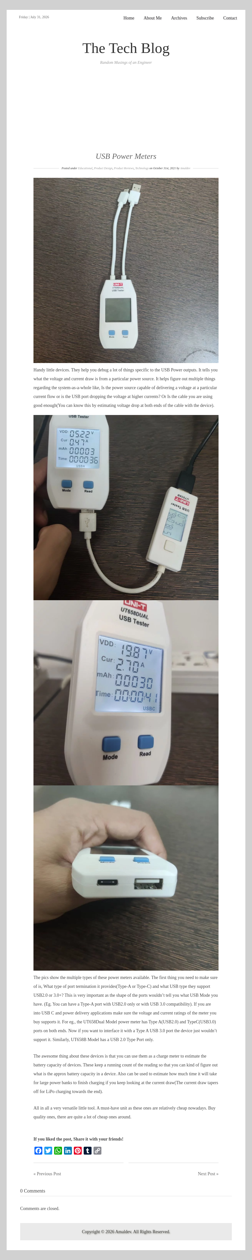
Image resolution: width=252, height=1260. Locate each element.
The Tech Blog (126, 48)
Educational (85, 168)
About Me (153, 18)
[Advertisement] (126, 114)
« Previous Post (47, 1173)
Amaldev (185, 168)
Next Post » (208, 1173)
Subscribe (205, 18)
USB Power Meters (125, 156)
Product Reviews (124, 168)
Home (129, 18)
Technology (142, 168)
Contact (230, 18)
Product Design (103, 168)
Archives (179, 18)
